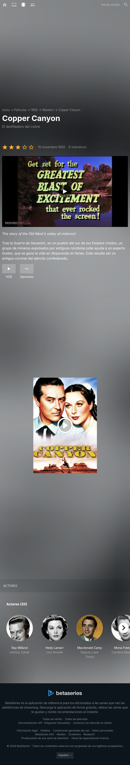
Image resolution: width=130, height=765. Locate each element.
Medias (61, 734)
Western (48, 110)
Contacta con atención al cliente (92, 722)
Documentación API (30, 722)
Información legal (27, 730)
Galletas (45, 730)
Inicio (6, 110)
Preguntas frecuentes (57, 722)
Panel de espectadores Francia (90, 738)
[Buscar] (126, 4)
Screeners (74, 734)
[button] (19, 639)
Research (89, 734)
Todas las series (52, 719)
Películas (20, 110)
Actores (10, 586)
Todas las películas (76, 719)
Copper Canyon (69, 110)
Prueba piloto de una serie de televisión (45, 738)
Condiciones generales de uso (71, 730)
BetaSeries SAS (44, 734)
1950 (34, 110)
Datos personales (102, 730)
